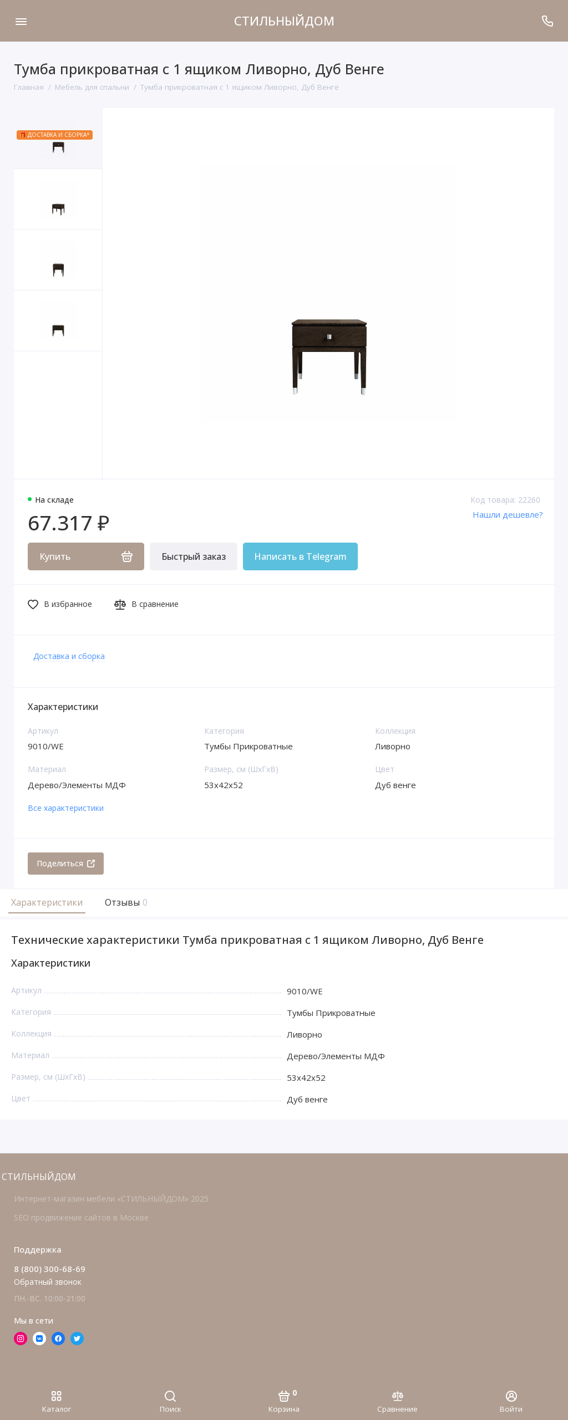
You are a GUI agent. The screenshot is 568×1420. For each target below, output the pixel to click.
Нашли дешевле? (508, 514)
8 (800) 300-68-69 (49, 1268)
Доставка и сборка (69, 656)
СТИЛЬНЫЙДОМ (284, 20)
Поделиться (66, 863)
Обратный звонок (48, 1281)
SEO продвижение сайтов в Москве (81, 1217)
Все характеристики (66, 808)
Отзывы (125, 902)
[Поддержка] (547, 21)
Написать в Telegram (300, 556)
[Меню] (21, 21)
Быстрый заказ (193, 556)
